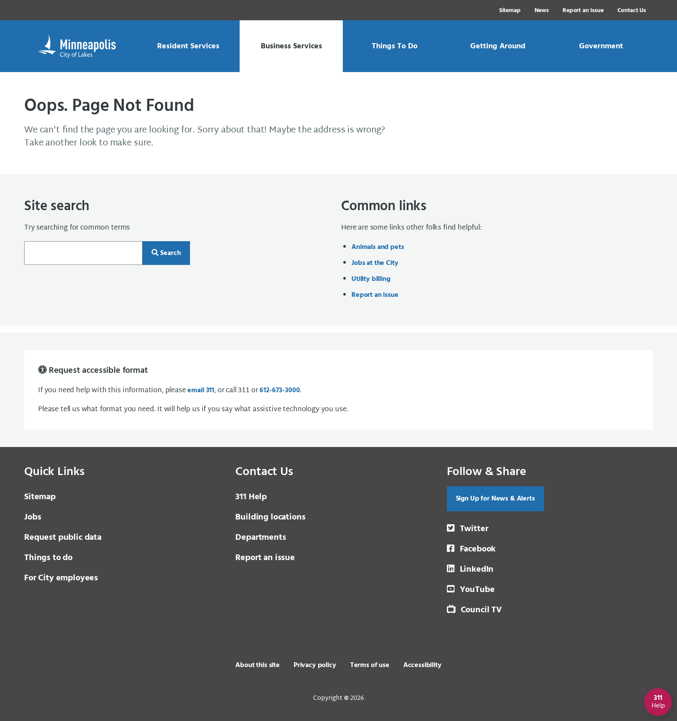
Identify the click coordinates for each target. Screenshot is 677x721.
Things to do (48, 558)
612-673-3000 (279, 390)
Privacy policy (315, 665)
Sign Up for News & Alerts (495, 498)
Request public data (62, 538)
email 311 (200, 390)
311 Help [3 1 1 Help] (251, 497)
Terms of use (369, 665)
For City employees (61, 578)
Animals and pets (377, 247)
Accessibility (422, 665)
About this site (257, 665)
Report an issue (375, 295)
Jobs (32, 517)
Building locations (270, 517)
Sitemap (510, 11)
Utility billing (370, 279)
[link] (188, 46)
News (542, 11)
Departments (260, 538)
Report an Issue (583, 11)
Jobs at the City (374, 263)
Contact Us (631, 11)
